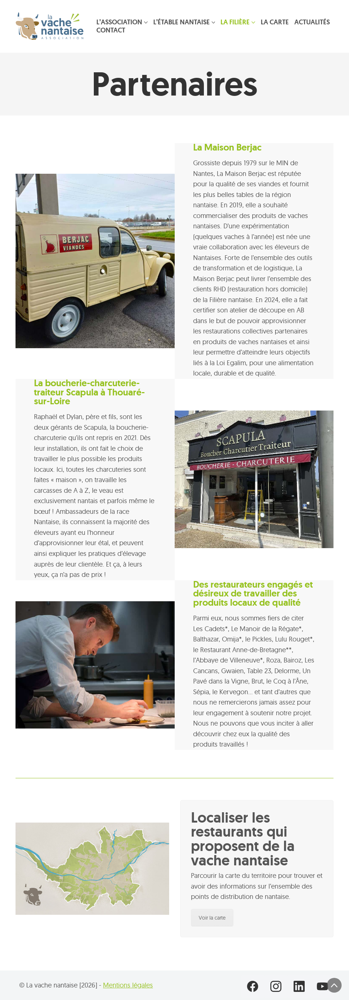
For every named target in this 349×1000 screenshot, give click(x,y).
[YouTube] (322, 986)
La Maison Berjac (227, 147)
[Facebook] (252, 986)
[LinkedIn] (299, 986)
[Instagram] (276, 986)
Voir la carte (212, 917)
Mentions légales (128, 985)
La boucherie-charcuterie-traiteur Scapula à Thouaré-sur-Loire (89, 392)
